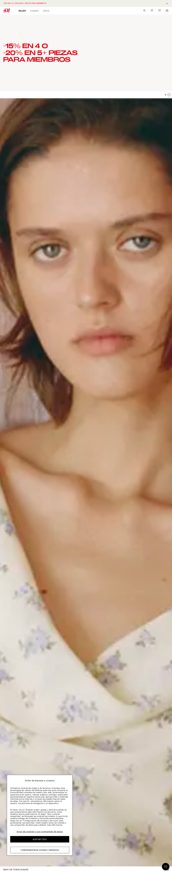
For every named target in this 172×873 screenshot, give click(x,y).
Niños (46, 11)
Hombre (34, 11)
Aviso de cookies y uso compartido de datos (40, 831)
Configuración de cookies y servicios (40, 850)
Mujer (22, 11)
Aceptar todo (40, 839)
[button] (86, 53)
